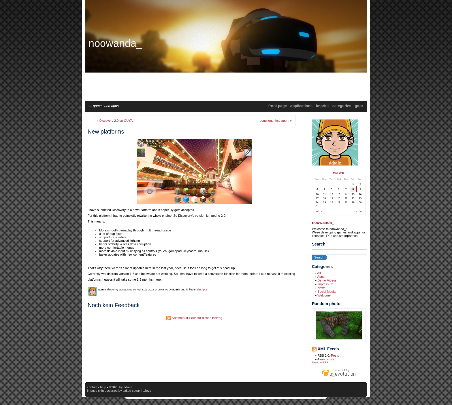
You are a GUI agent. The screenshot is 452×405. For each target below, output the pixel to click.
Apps (204, 289)
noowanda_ (115, 43)
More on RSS (320, 362)
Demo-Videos (326, 280)
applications (301, 106)
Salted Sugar (131, 390)
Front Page (277, 106)
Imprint (322, 106)
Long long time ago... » (276, 120)
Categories (341, 106)
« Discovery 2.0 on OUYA (115, 120)
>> (360, 211)
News (321, 288)
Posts (335, 355)
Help (103, 387)
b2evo (146, 390)
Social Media (326, 291)
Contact (92, 387)
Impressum (325, 284)
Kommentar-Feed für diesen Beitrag (194, 318)
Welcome (324, 295)
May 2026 (338, 172)
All (319, 273)
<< (317, 211)
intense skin (95, 390)
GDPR (359, 106)
